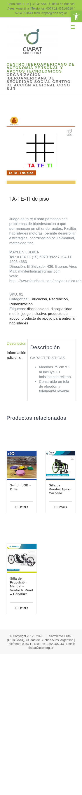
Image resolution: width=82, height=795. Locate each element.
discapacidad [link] (38, 309)
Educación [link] (38, 299)
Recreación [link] (58, 299)
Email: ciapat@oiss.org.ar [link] (49, 13)
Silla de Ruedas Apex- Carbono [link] (60, 489)
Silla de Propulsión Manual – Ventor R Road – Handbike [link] (21, 586)
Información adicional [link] (15, 355)
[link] (76, 16)
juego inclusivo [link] (33, 314)
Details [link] (23, 507)
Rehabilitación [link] (21, 304)
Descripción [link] (15, 343)
